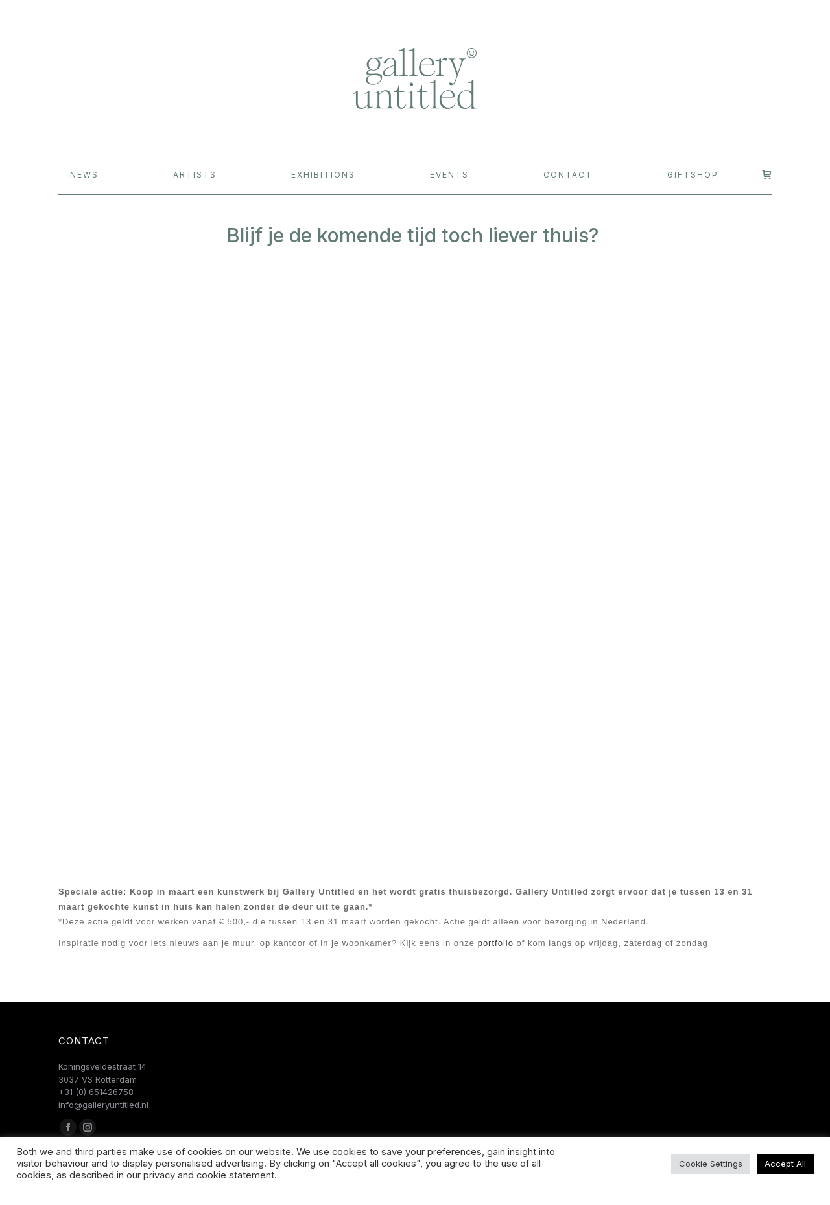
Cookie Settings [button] (710, 1163)
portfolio (496, 943)
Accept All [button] (785, 1163)
